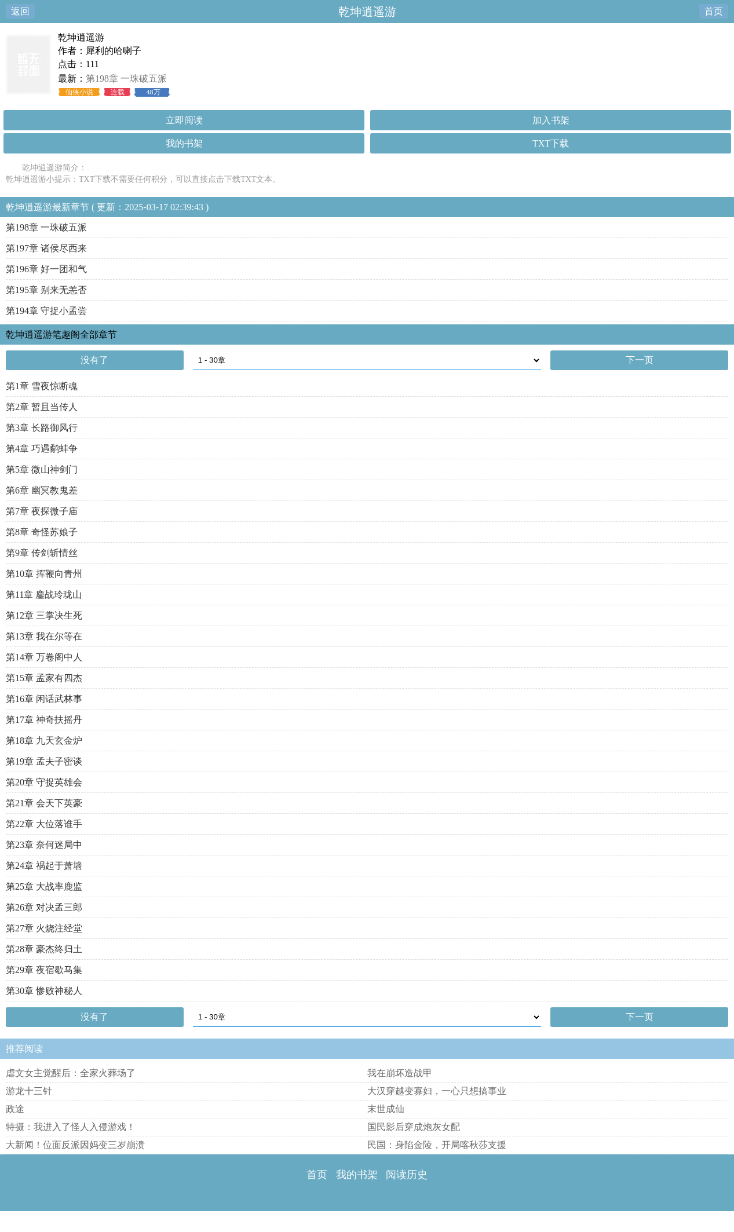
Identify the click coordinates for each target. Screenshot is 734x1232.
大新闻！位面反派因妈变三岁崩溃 (75, 1145)
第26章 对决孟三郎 (44, 907)
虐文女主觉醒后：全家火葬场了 (71, 1073)
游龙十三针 (29, 1091)
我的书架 (184, 143)
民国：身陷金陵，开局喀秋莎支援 (436, 1145)
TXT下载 (550, 143)
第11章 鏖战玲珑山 (44, 594)
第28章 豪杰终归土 (44, 949)
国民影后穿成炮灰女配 (413, 1127)
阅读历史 (407, 1174)
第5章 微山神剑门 (42, 469)
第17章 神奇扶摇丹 (44, 720)
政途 (15, 1109)
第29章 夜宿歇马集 (44, 970)
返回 (20, 11)
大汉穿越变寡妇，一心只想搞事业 (436, 1091)
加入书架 (550, 120)
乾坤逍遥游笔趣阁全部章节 (61, 334)
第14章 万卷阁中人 (44, 657)
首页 (713, 11)
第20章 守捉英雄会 (44, 782)
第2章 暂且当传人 (42, 407)
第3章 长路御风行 (42, 428)
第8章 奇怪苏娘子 (42, 532)
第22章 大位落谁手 (44, 824)
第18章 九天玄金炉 (44, 740)
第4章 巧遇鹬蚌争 (42, 449)
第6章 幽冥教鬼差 (42, 490)
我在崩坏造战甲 (399, 1073)
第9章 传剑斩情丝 (42, 553)
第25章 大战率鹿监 (44, 886)
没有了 (94, 360)
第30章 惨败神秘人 (44, 991)
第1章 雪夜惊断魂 (42, 386)
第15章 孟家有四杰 (44, 678)
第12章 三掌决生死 (44, 615)
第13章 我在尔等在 (44, 636)
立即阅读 (184, 120)
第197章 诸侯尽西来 (46, 248)
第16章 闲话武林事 (44, 699)
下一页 (639, 360)
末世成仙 (385, 1109)
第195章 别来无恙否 (46, 290)
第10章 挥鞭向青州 (44, 574)
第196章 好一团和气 (46, 269)
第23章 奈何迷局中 (44, 845)
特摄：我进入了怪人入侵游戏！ (71, 1127)
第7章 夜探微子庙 (42, 511)
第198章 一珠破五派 (126, 78)
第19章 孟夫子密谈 (44, 761)
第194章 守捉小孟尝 (46, 311)
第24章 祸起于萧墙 (44, 866)
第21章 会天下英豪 (44, 803)
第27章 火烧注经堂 (44, 928)
